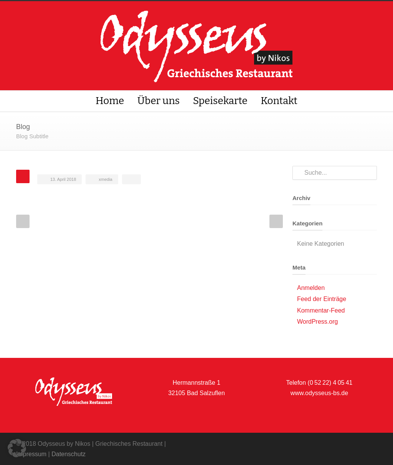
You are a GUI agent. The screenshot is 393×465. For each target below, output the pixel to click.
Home (110, 101)
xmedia (105, 179)
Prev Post (23, 221)
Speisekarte (220, 101)
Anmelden (311, 288)
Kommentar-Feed (321, 310)
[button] (17, 448)
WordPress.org (317, 321)
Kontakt (279, 101)
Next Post (276, 221)
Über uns (158, 101)
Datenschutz (68, 454)
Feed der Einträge (321, 299)
